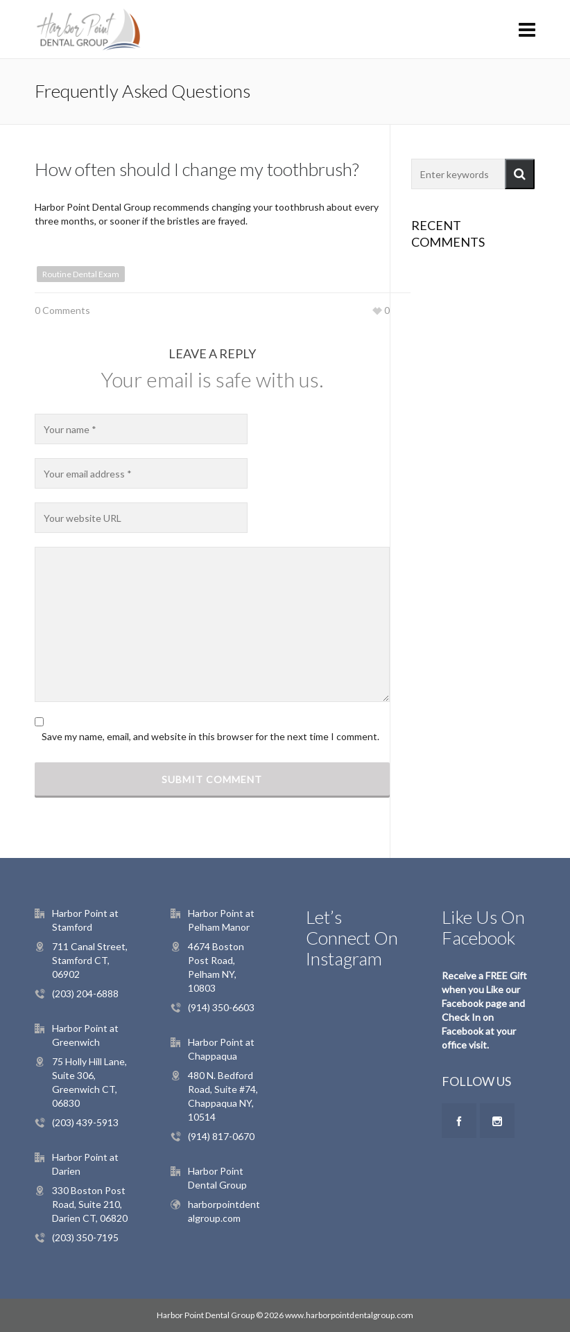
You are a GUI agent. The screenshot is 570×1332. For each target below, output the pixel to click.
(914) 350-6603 (221, 1007)
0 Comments (62, 310)
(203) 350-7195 (85, 1237)
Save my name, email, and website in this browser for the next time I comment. (210, 737)
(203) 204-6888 (85, 993)
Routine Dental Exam (80, 274)
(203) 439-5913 (85, 1122)
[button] (520, 174)
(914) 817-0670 (221, 1136)
